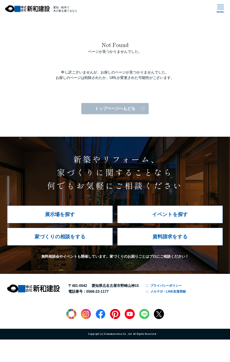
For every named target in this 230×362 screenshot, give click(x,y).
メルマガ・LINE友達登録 (168, 291)
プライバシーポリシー (166, 285)
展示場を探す (60, 214)
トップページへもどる (115, 108)
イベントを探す (170, 214)
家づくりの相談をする (60, 236)
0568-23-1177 (97, 291)
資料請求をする (170, 236)
